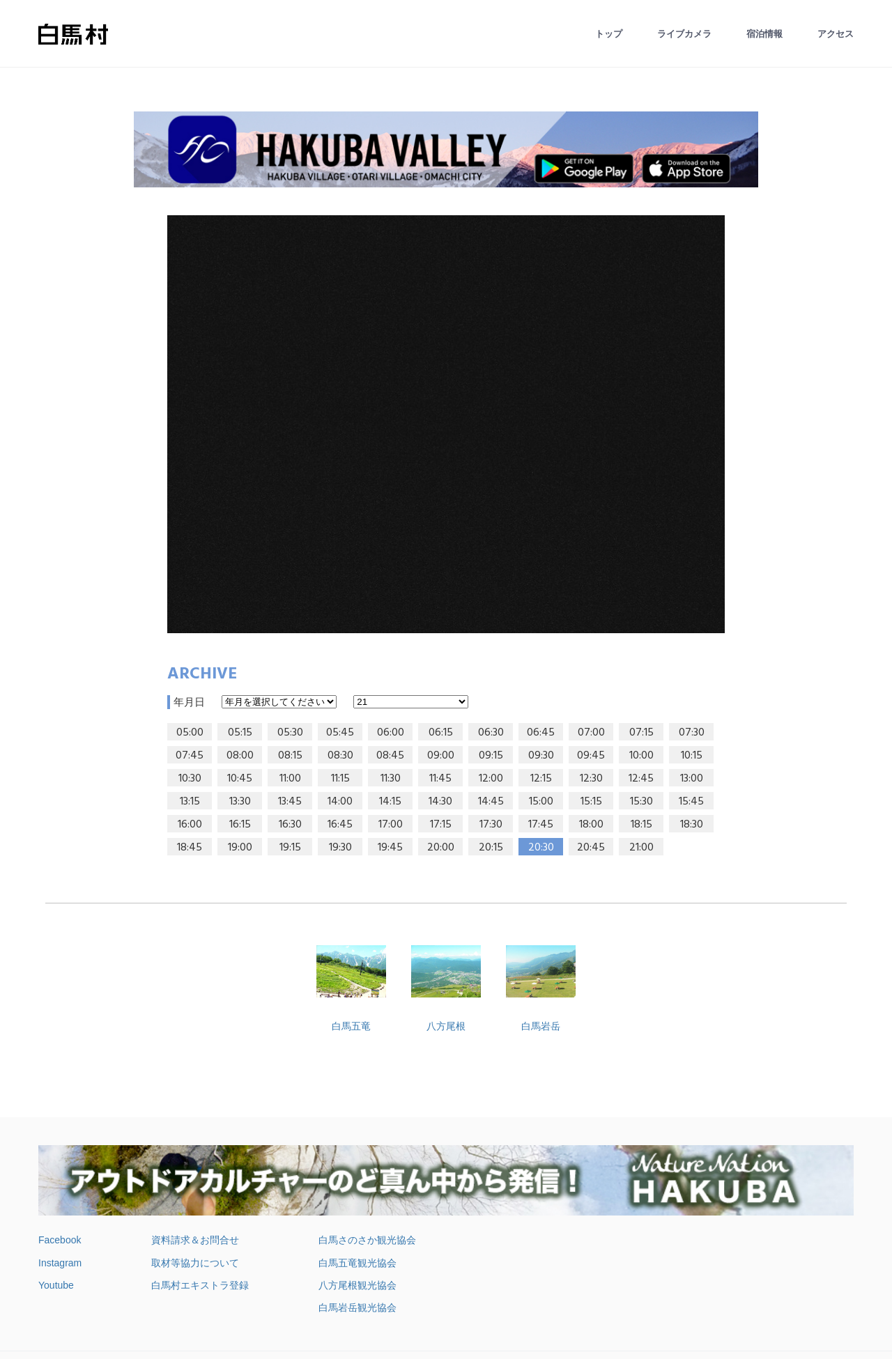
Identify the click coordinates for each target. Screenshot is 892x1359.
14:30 (440, 802)
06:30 (491, 733)
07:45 (189, 756)
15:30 (641, 802)
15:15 (591, 802)
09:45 (591, 756)
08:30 (340, 756)
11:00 (290, 779)
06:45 (541, 733)
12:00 (491, 779)
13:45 (290, 802)
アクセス (835, 34)
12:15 (541, 779)
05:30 (290, 733)
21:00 (641, 848)
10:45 (239, 779)
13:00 (691, 779)
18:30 (691, 825)
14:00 (340, 802)
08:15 (290, 756)
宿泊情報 (764, 34)
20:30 (541, 848)
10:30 (189, 779)
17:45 (540, 825)
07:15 (641, 733)
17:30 (490, 825)
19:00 (240, 848)
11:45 (440, 779)
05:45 (340, 733)
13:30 (240, 802)
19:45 (390, 848)
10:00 (641, 756)
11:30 (390, 779)
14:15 (390, 802)
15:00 (541, 802)
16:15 (240, 825)
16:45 (340, 825)
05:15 (240, 733)
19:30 (340, 848)
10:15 (691, 756)
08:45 (390, 756)
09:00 (440, 756)
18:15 (641, 825)
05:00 (189, 733)
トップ (608, 34)
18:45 (189, 848)
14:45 (491, 802)
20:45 (591, 848)
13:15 (190, 802)
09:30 (541, 756)
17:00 (390, 825)
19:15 (290, 848)
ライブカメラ (684, 34)
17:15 (441, 825)
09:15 (491, 756)
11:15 (340, 779)
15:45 (691, 802)
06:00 (390, 733)
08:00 (240, 756)
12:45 (641, 779)
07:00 (591, 733)
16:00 (190, 825)
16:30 (290, 825)
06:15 (441, 733)
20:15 (491, 848)
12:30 (591, 779)
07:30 (692, 733)
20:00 (440, 848)
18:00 (591, 825)
